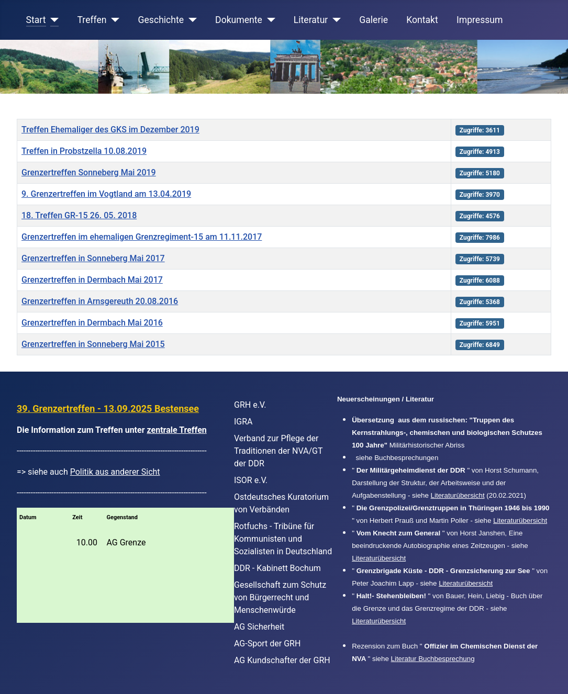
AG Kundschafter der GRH (282, 660)
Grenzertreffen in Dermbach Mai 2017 (92, 280)
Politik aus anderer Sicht (115, 472)
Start (36, 20)
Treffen (92, 20)
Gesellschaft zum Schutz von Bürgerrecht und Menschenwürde (280, 597)
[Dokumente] (268, 20)
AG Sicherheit (259, 627)
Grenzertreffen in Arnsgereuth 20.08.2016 (99, 301)
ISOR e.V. (251, 480)
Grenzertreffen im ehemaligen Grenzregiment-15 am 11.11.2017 (141, 237)
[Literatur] (334, 20)
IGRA (243, 422)
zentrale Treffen (177, 430)
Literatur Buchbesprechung (433, 659)
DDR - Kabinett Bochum (277, 568)
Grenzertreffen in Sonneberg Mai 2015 (93, 344)
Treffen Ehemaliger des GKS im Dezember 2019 (110, 130)
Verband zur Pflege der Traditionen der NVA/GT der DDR (278, 450)
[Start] (52, 20)
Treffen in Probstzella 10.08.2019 (84, 151)
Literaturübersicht (458, 495)
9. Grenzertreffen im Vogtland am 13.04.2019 (106, 194)
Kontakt (422, 20)
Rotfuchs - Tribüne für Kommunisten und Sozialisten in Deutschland (283, 538)
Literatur (311, 20)
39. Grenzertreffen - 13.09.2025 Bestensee (108, 408)
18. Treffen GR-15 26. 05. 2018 (79, 215)
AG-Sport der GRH (267, 643)
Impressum (479, 20)
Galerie (373, 20)
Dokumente (238, 20)
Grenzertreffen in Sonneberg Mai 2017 (93, 258)
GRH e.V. (250, 405)
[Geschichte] (190, 20)
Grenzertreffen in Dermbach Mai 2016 (92, 323)
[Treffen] (113, 20)
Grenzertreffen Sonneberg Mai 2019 (88, 172)
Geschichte (161, 20)
